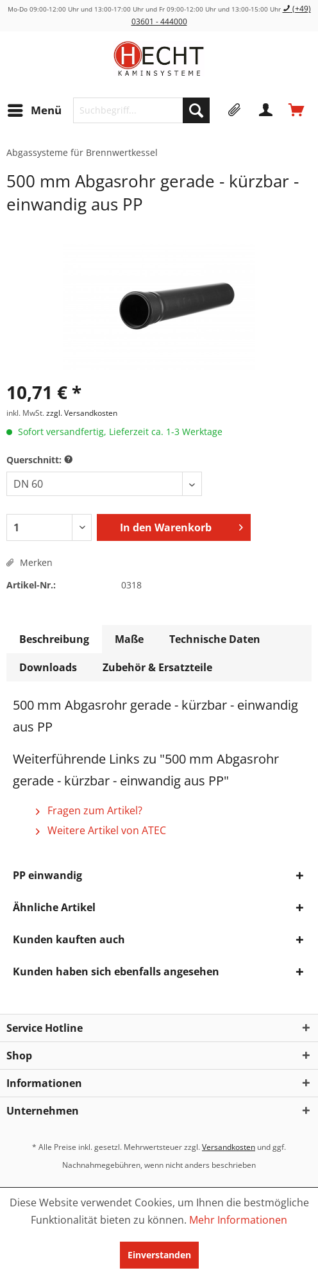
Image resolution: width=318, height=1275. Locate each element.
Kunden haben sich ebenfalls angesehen (116, 971)
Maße (129, 639)
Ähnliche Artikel (54, 907)
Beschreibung (54, 639)
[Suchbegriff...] (141, 110)
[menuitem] (34, 110)
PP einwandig (47, 875)
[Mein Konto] (266, 110)
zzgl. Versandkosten (81, 412)
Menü (35, 108)
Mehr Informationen (238, 1220)
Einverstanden (159, 1255)
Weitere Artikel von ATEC (101, 830)
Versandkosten (228, 1147)
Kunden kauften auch (69, 939)
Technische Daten (214, 639)
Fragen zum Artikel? (89, 810)
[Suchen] (196, 110)
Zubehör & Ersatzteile (157, 667)
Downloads (48, 667)
